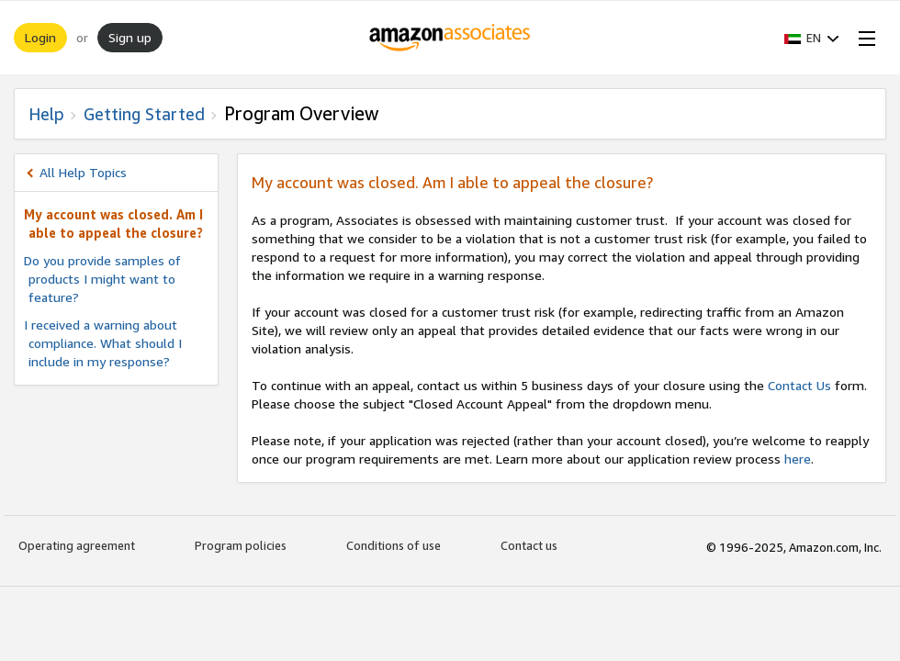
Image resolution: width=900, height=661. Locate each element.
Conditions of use (393, 545)
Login (40, 37)
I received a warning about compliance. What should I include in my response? (103, 343)
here (797, 458)
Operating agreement (76, 545)
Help (46, 114)
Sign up (130, 37)
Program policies (241, 545)
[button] (811, 38)
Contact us (529, 545)
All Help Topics (83, 172)
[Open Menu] (863, 37)
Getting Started (144, 114)
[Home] (450, 37)
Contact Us (799, 385)
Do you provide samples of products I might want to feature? (102, 278)
